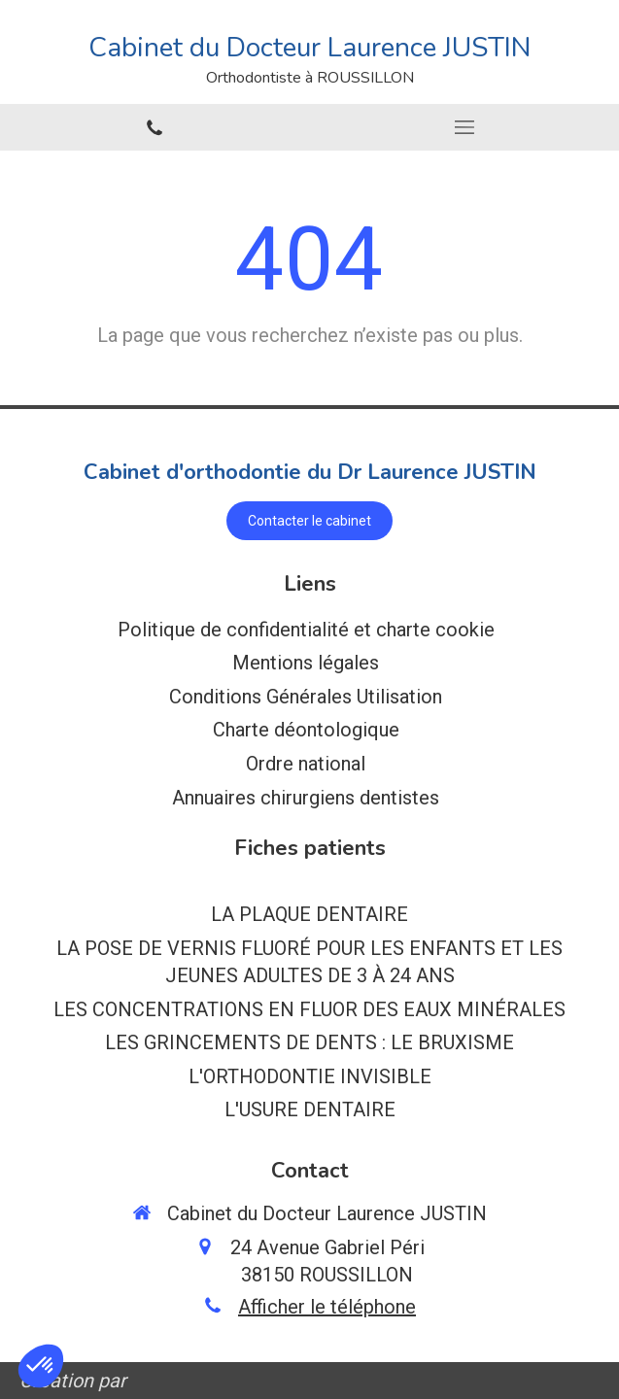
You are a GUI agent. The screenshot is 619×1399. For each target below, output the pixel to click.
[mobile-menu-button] (465, 127)
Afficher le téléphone (327, 1306)
